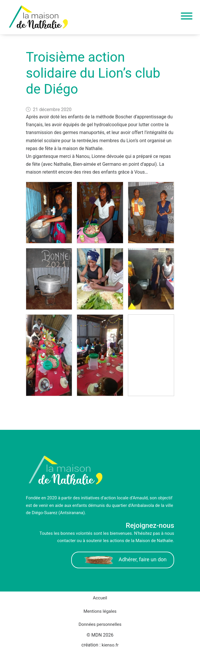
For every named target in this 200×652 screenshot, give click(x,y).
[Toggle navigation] (186, 17)
